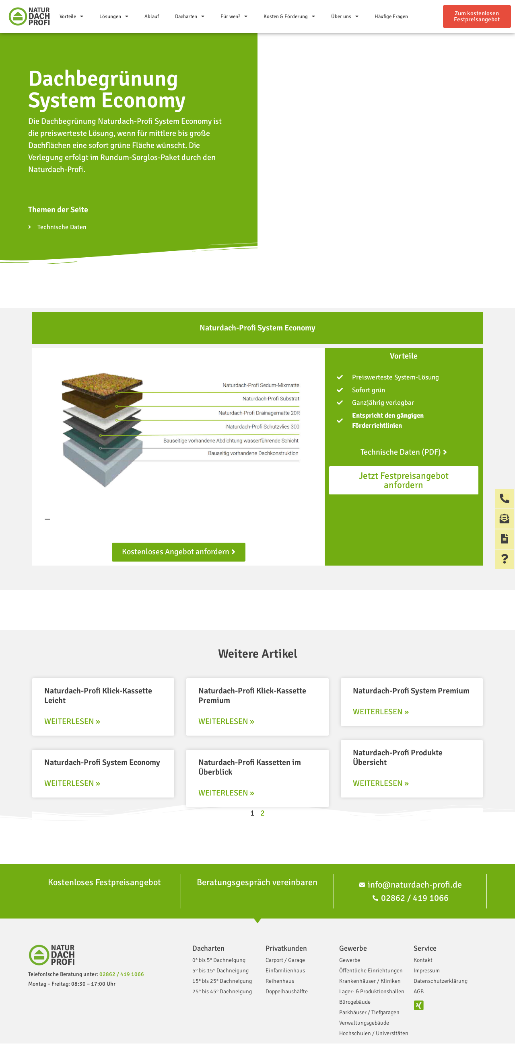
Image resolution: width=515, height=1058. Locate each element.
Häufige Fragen (391, 16)
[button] (477, 16)
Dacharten (189, 16)
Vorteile (71, 16)
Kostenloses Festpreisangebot (104, 882)
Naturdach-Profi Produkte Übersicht (398, 757)
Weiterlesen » (72, 721)
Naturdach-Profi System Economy (102, 762)
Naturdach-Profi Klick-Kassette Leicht (98, 695)
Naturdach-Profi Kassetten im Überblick (249, 767)
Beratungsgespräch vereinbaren (257, 882)
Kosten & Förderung (289, 16)
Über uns (344, 16)
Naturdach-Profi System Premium (411, 691)
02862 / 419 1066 (121, 974)
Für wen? (233, 16)
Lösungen (113, 16)
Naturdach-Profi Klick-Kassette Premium (252, 695)
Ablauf (151, 16)
